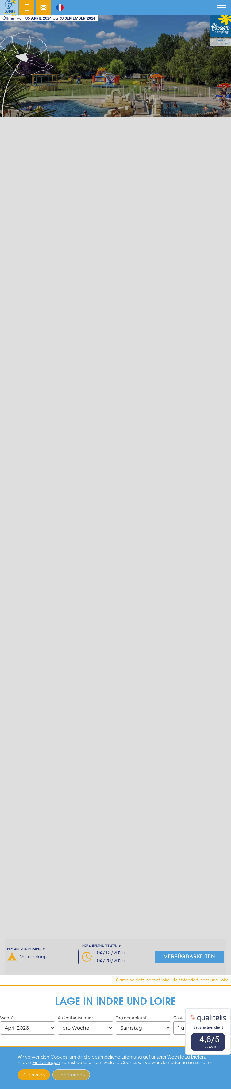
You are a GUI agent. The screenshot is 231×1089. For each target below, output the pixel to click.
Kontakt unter (26, 9)
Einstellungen (46, 1062)
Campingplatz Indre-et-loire (143, 980)
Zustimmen (34, 1074)
